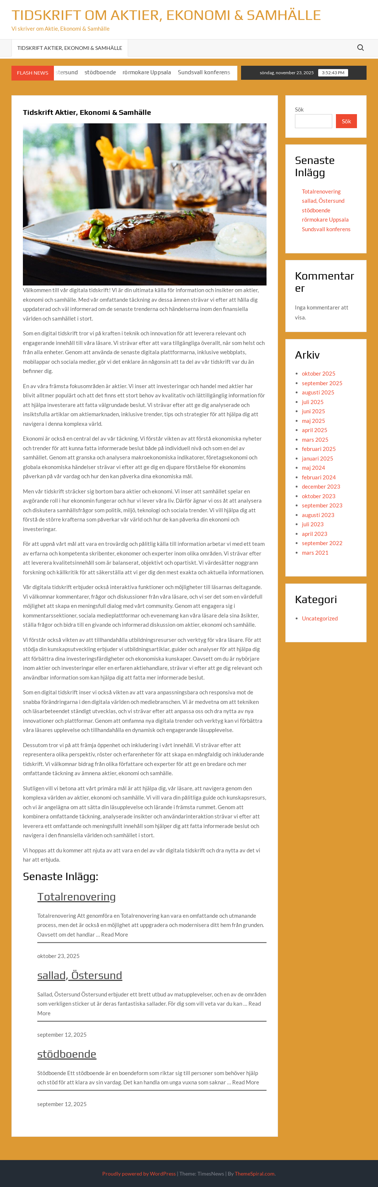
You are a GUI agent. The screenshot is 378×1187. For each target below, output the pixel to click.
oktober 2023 (319, 496)
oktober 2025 (319, 373)
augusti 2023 (318, 515)
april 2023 (314, 533)
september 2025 (322, 383)
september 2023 (322, 505)
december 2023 (321, 486)
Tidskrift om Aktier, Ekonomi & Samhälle (166, 14)
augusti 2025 (318, 392)
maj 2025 (313, 420)
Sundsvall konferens (209, 72)
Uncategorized (320, 618)
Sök (299, 109)
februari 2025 (319, 448)
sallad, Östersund (79, 975)
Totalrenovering (76, 896)
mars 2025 (315, 439)
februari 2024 (319, 477)
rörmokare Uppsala (152, 72)
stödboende (105, 72)
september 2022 (322, 543)
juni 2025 (313, 411)
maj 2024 (313, 467)
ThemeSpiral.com (255, 1173)
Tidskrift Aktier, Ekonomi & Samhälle (69, 48)
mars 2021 (315, 552)
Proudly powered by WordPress (139, 1173)
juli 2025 (313, 401)
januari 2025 (317, 458)
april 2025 (314, 430)
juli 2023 (313, 524)
